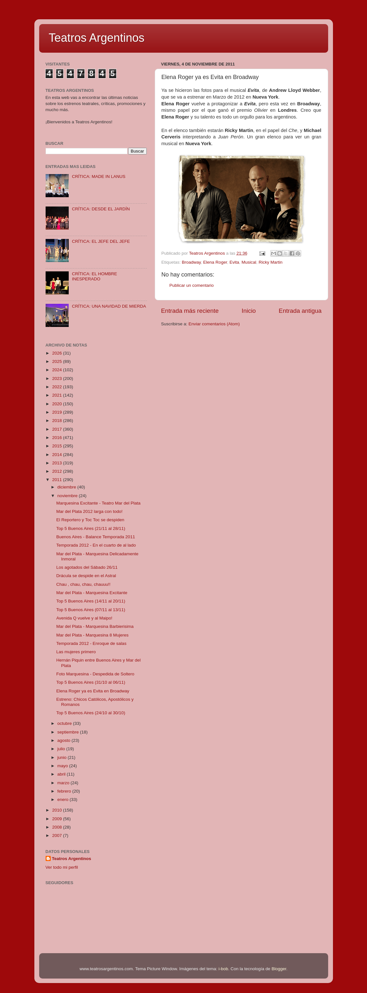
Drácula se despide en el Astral (86, 575)
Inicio (249, 310)
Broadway (191, 262)
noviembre (68, 495)
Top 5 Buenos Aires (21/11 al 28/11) (90, 528)
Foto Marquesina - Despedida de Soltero (95, 674)
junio (62, 757)
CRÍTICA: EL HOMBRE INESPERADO (94, 276)
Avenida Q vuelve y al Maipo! (84, 618)
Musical (248, 262)
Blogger (279, 968)
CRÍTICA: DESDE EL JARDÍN (101, 209)
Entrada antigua (300, 310)
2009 (57, 818)
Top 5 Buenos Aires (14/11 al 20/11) (90, 601)
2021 (57, 395)
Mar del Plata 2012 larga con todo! (89, 511)
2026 (57, 353)
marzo (64, 782)
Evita (234, 262)
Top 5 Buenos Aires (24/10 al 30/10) (90, 712)
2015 (57, 446)
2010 (57, 810)
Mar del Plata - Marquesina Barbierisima (95, 626)
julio (61, 748)
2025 (57, 361)
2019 (57, 412)
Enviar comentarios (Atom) (214, 323)
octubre (65, 723)
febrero (65, 791)
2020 (57, 403)
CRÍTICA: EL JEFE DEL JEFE (101, 241)
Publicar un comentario (192, 285)
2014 (57, 454)
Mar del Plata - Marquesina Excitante (91, 592)
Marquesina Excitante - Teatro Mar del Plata (98, 503)
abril (62, 774)
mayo (63, 765)
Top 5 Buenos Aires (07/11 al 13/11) (90, 609)
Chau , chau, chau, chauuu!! (83, 584)
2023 (57, 378)
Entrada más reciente (190, 310)
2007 (57, 835)
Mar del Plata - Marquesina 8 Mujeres (92, 635)
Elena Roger (215, 262)
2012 (57, 471)
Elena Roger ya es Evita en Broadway (92, 691)
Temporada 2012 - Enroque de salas (91, 643)
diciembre (67, 487)
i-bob (223, 968)
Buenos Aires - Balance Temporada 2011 (95, 536)
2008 (57, 827)
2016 (57, 437)
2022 (57, 386)
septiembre (68, 732)
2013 (57, 463)
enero (63, 799)
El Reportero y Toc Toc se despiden (90, 519)
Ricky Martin (270, 262)
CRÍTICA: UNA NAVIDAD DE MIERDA (109, 306)
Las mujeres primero (76, 651)
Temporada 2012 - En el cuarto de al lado (96, 545)
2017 (57, 429)
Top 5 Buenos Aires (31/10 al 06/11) (90, 682)
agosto (64, 740)
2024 (57, 369)
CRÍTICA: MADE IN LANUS (99, 176)
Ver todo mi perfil (62, 867)
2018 (57, 420)
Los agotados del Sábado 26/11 (87, 567)
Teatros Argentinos (96, 37)
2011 (57, 479)
